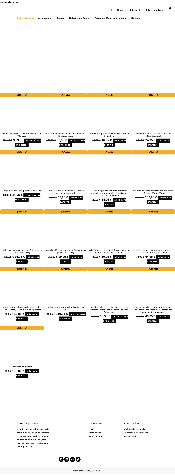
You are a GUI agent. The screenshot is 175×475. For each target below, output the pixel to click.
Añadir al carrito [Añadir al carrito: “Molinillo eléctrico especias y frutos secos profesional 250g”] (28, 260)
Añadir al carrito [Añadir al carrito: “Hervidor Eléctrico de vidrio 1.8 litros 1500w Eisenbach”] (159, 143)
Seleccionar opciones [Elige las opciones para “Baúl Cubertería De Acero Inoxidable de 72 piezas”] (28, 143)
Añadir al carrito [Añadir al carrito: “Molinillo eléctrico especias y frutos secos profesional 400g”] (71, 260)
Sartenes (136, 18)
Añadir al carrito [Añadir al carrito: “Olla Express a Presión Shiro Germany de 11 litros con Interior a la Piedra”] (115, 260)
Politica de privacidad (135, 430)
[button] (111, 10)
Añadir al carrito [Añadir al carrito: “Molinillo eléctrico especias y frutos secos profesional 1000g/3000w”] (160, 200)
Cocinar (60, 18)
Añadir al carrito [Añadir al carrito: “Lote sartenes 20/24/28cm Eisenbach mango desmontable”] (71, 200)
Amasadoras (45, 18)
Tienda (120, 10)
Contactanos (94, 433)
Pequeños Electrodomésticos (110, 18)
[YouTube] (72, 460)
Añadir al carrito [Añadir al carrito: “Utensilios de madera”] (27, 374)
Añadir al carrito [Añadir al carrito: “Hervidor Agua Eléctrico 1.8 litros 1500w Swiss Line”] (115, 143)
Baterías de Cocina (79, 18)
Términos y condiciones (136, 433)
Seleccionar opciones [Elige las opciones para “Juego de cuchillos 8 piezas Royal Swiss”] (28, 197)
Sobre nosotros (154, 10)
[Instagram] (66, 460)
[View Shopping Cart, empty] (169, 10)
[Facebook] (61, 460)
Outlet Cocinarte (25, 18)
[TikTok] (78, 460)
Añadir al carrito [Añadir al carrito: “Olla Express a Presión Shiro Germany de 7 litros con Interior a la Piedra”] (159, 260)
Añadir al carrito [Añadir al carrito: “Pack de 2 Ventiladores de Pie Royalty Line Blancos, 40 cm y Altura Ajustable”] (27, 317)
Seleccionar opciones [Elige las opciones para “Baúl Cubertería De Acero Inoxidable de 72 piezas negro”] (72, 143)
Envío (91, 430)
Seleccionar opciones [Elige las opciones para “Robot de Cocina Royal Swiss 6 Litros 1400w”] (65, 319)
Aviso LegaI (130, 437)
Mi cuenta (135, 10)
